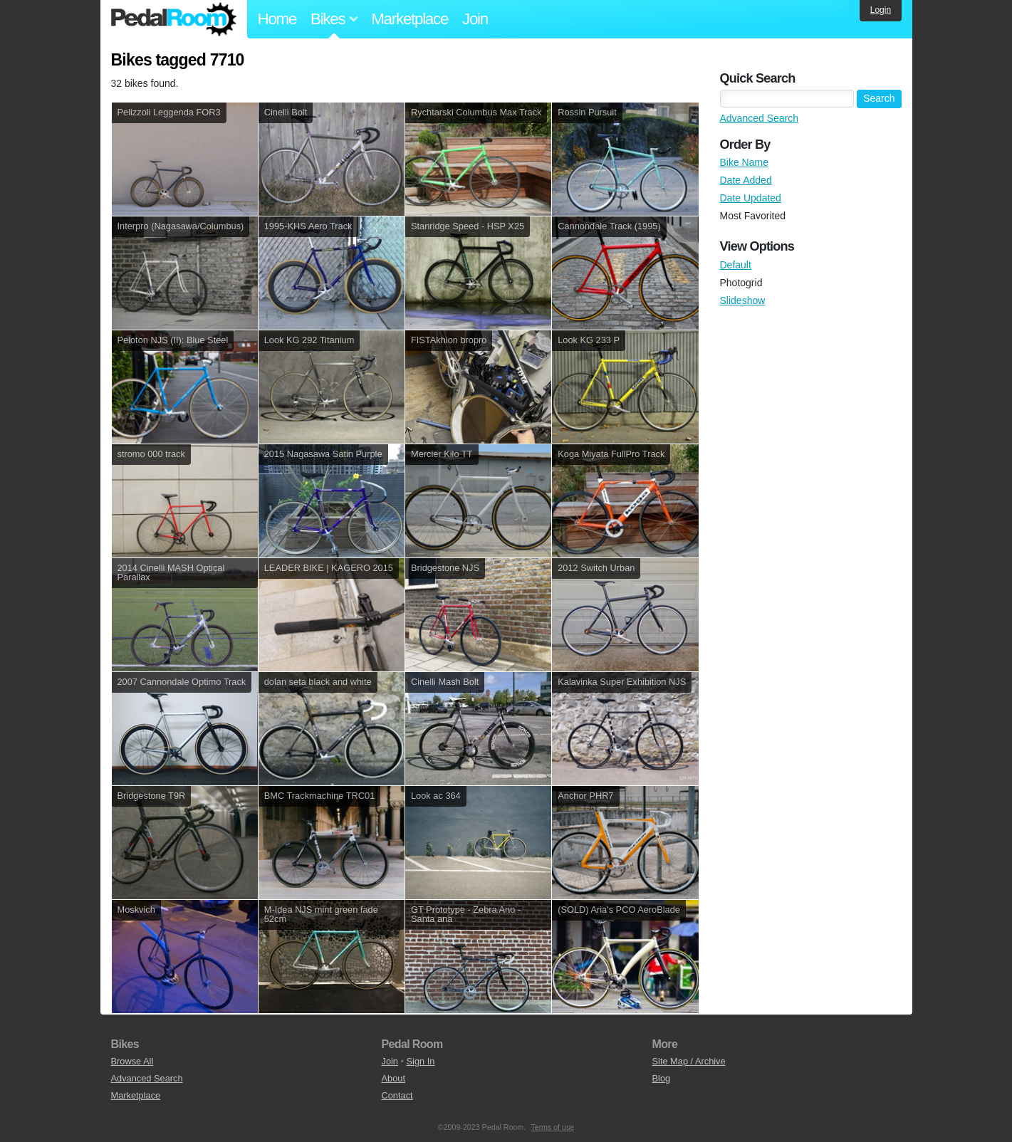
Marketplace (409, 19)
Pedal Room (173, 19)
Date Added (746, 180)
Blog (661, 1078)
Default (735, 265)
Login (880, 10)
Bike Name (744, 162)
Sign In (421, 1061)
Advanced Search (759, 118)
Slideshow (743, 300)
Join (475, 19)
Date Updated (750, 198)
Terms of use (552, 1127)
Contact (397, 1095)
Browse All (132, 1061)
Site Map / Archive (689, 1061)
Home (277, 19)
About (393, 1078)
